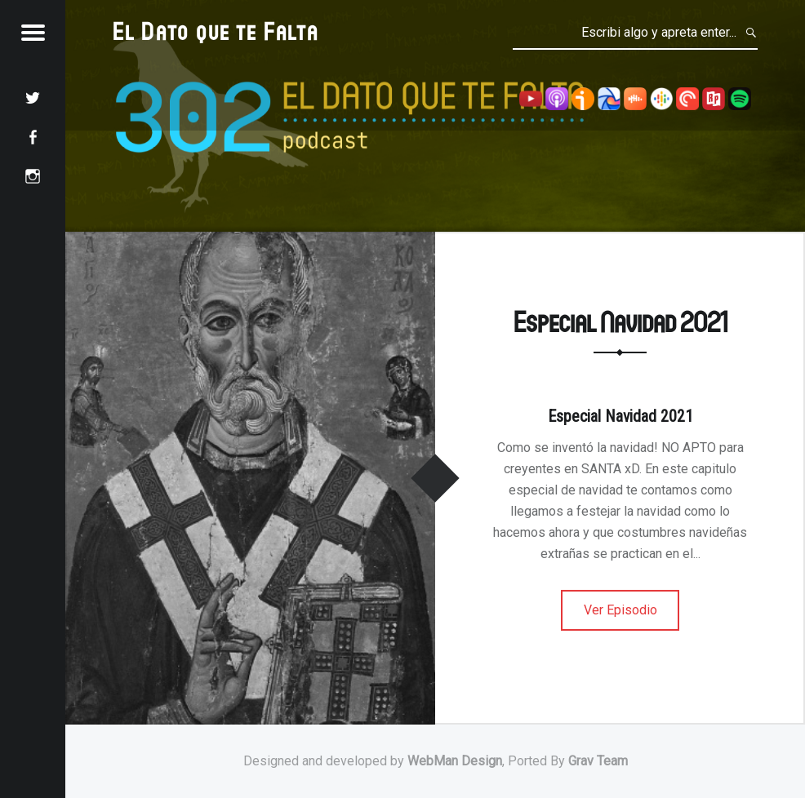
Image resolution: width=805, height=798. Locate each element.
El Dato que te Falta (216, 30)
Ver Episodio (620, 610)
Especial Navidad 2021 (620, 321)
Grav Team (598, 761)
